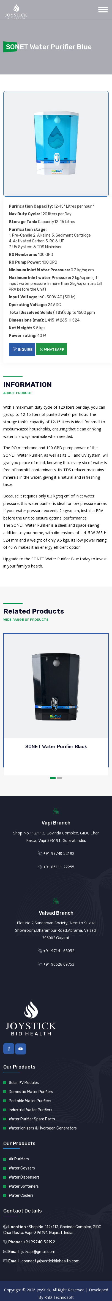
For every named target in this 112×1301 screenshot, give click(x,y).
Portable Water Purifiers (30, 1101)
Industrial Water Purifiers (30, 1110)
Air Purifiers (19, 1159)
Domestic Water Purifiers (31, 1091)
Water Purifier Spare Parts (32, 1119)
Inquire (22, 349)
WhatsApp (52, 349)
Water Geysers (22, 1168)
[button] (53, 778)
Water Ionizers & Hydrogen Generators (43, 1128)
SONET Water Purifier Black (56, 746)
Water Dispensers (24, 1177)
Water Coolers (21, 1195)
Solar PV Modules (24, 1082)
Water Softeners (24, 1186)
